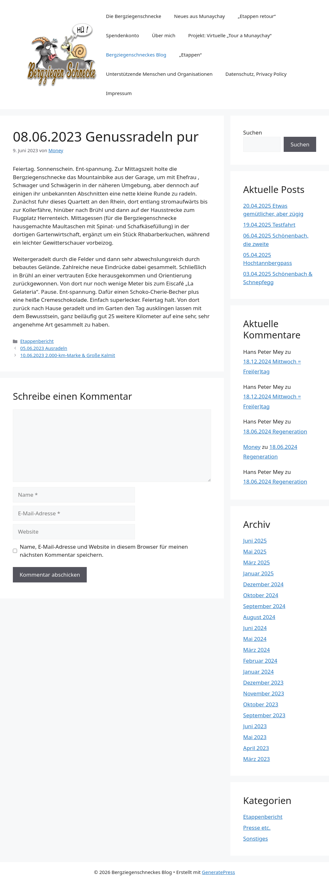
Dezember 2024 (263, 584)
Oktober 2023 (260, 704)
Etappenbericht (37, 341)
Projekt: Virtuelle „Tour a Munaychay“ (229, 35)
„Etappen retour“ (257, 16)
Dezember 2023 (263, 682)
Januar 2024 (258, 671)
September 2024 (264, 606)
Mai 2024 (255, 638)
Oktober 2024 (260, 595)
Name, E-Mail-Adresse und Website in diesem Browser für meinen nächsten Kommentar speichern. (104, 551)
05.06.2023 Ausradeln (43, 348)
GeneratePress (218, 872)
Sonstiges (255, 838)
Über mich (163, 35)
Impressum (119, 93)
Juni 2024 (255, 628)
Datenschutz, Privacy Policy (256, 74)
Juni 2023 (255, 726)
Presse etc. (257, 827)
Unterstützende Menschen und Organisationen (159, 74)
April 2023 (256, 748)
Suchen (252, 132)
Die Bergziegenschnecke (133, 16)
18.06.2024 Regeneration (275, 431)
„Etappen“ (190, 54)
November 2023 (263, 693)
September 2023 (264, 715)
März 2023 (256, 759)
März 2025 (256, 562)
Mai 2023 (255, 737)
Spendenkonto (122, 35)
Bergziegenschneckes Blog (136, 54)
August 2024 (259, 617)
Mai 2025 (255, 551)
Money (252, 446)
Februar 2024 (260, 660)
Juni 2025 (255, 540)
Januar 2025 (258, 573)
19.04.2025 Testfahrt (269, 224)
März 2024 (256, 649)
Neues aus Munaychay (199, 16)
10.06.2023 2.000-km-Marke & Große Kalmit (67, 355)
